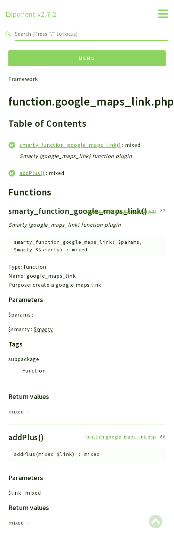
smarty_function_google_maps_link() (70, 144)
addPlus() (32, 172)
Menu (87, 58)
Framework (23, 78)
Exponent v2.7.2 (31, 14)
